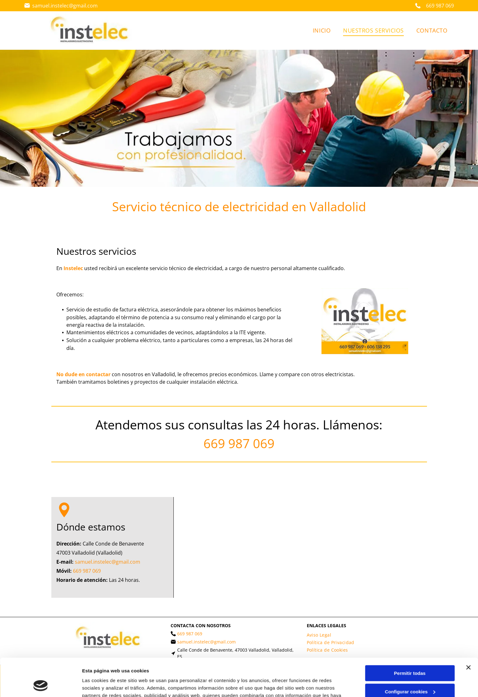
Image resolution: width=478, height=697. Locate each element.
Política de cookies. (303, 667)
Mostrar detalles (100, 684)
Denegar (409, 674)
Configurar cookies (410, 656)
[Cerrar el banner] (468, 632)
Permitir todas (410, 637)
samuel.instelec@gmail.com (65, 5)
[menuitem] (321, 30)
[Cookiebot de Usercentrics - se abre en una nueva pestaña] (40, 684)
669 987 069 (239, 443)
